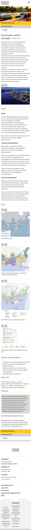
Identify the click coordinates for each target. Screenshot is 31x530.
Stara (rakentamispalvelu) (16, 517)
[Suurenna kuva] (6, 85)
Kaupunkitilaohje (7, 485)
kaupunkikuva (9, 398)
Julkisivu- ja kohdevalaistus (15, 385)
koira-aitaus (17, 398)
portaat (13, 404)
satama (14, 409)
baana (3, 396)
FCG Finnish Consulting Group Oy (15, 511)
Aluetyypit (4, 488)
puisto (18, 404)
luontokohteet (6, 402)
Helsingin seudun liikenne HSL (5, 511)
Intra (3, 496)
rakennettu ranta (15, 406)
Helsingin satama (15, 509)
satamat (18, 409)
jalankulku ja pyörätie (19, 396)
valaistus (23, 409)
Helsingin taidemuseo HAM (15, 514)
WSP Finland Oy (6, 509)
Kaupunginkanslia (5, 523)
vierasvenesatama (7, 411)
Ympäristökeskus (15, 526)
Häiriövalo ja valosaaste (8, 382)
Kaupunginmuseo (15, 523)
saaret (9, 409)
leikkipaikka (24, 398)
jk (25, 396)
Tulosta (4, 30)
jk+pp (3, 398)
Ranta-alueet (5, 408)
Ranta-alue (23, 406)
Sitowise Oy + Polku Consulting (16, 520)
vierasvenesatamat (18, 411)
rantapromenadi (14, 408)
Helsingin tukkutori (6, 521)
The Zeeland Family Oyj (6, 525)
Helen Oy (6, 507)
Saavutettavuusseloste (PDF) (10, 493)
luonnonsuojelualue (7, 400)
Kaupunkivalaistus (6, 26)
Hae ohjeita (5, 490)
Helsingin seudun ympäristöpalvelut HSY (6, 514)
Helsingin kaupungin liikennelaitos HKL (16, 506)
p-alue (22, 402)
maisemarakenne (15, 402)
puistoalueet (23, 404)
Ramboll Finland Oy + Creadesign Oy (5, 517)
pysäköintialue (6, 406)
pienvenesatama (6, 404)
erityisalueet (9, 396)
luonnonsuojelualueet (19, 400)
